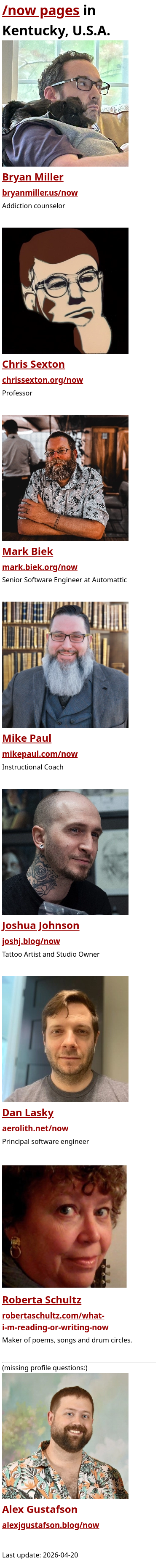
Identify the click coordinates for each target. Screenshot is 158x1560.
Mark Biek (27, 551)
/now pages (41, 10)
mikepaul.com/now (40, 753)
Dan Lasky (28, 1112)
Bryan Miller (33, 176)
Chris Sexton (33, 364)
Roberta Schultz (41, 1299)
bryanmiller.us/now (40, 192)
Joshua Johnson (41, 925)
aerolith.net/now (35, 1128)
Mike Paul (26, 738)
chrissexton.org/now (42, 379)
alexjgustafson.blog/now (50, 1525)
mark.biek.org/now (40, 567)
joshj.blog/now (31, 941)
